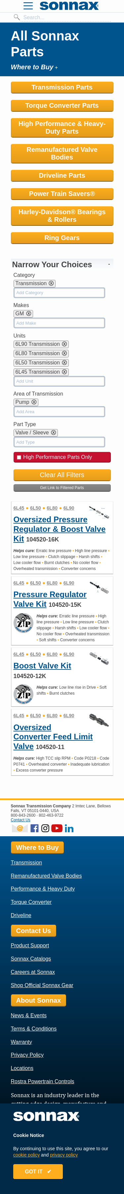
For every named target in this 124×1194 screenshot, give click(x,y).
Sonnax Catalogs (31, 959)
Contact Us (20, 820)
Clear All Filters (62, 474)
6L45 (19, 508)
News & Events (29, 1015)
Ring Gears (62, 237)
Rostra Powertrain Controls (42, 1081)
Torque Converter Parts (62, 105)
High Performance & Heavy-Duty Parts (62, 127)
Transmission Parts (62, 87)
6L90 (68, 508)
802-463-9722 (51, 815)
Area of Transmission (38, 394)
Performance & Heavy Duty (43, 889)
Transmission (26, 862)
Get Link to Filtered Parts (62, 487)
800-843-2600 (23, 815)
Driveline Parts (62, 175)
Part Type (25, 424)
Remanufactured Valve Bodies (62, 153)
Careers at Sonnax (33, 972)
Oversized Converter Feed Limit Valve (53, 737)
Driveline (21, 915)
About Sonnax (38, 1000)
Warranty (21, 1042)
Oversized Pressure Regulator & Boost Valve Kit (60, 529)
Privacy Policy (27, 1055)
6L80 (52, 508)
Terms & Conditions (34, 1029)
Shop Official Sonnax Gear (42, 985)
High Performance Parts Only (54, 457)
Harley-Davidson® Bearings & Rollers (62, 215)
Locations (22, 1068)
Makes (21, 305)
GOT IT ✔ (38, 1171)
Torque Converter (31, 902)
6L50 (35, 508)
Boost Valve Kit (42, 665)
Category (24, 275)
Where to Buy (37, 847)
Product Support (30, 945)
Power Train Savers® (62, 193)
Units (19, 336)
